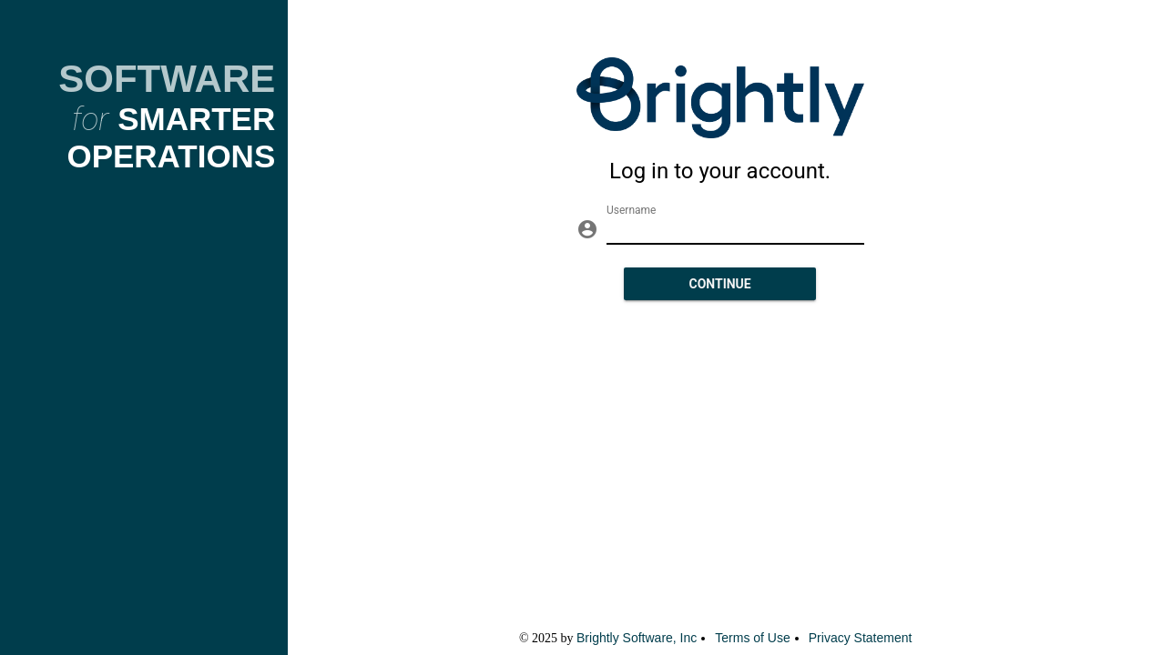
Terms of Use (752, 637)
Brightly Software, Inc (636, 637)
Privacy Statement (860, 637)
